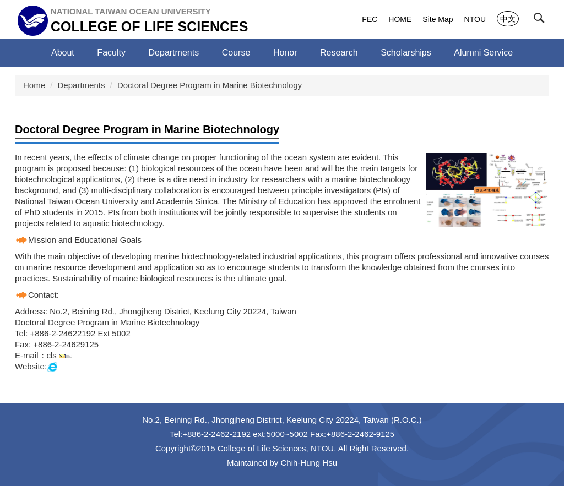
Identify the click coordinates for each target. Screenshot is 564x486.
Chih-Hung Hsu (309, 462)
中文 (508, 18)
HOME (399, 19)
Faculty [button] (111, 52)
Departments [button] (174, 52)
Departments (81, 85)
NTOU (475, 19)
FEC (369, 19)
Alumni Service (483, 52)
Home (34, 85)
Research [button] (338, 52)
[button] (541, 20)
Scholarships (406, 52)
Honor (285, 52)
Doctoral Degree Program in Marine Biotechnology (209, 85)
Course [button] (236, 52)
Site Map (437, 19)
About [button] (62, 52)
